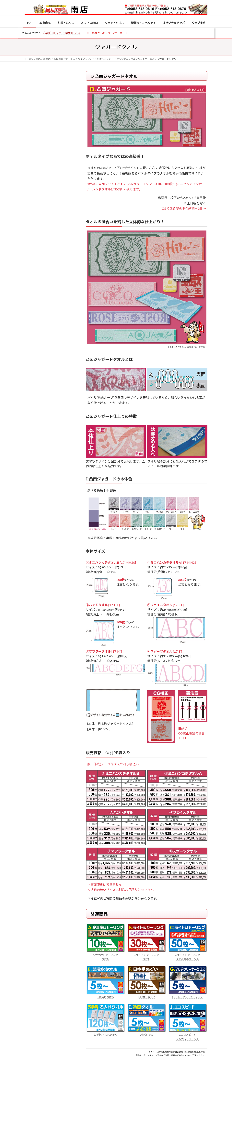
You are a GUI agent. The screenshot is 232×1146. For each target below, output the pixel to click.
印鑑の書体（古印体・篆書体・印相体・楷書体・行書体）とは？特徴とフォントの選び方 (50, 152)
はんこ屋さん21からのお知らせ (56, 98)
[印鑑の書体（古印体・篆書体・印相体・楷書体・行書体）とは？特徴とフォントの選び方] (32, 372)
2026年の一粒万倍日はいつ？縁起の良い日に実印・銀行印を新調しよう (58, 434)
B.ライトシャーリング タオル (146, 955)
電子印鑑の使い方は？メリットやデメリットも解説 (58, 346)
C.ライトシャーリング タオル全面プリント (187, 955)
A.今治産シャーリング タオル (105, 955)
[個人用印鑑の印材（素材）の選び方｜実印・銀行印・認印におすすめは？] (32, 316)
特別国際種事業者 (50, 285)
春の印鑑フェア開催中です (62, 33)
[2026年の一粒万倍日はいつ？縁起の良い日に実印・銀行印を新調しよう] (32, 432)
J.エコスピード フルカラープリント (187, 1035)
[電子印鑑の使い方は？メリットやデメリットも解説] (32, 346)
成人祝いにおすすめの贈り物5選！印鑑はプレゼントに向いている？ (58, 404)
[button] (107, 33)
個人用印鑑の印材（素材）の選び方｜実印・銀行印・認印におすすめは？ (50, 108)
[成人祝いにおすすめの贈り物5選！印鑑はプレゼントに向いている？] (32, 402)
